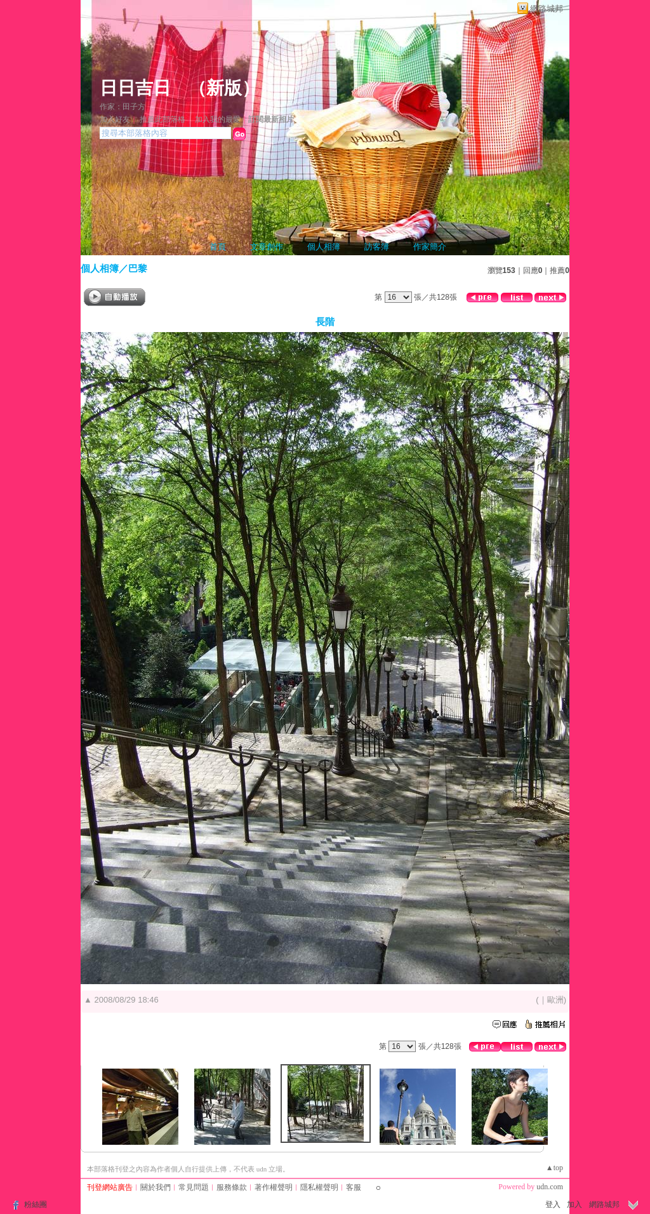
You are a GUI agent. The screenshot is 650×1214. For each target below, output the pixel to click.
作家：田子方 (122, 106)
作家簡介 (429, 246)
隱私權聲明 (319, 1187)
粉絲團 (35, 1204)
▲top (554, 1167)
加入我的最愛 (218, 119)
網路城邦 (546, 8)
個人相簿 (323, 246)
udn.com (549, 1186)
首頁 (217, 246)
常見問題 (193, 1187)
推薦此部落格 (162, 119)
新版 (224, 88)
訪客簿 (376, 246)
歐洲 (555, 999)
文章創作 (266, 246)
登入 (552, 1204)
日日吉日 (135, 88)
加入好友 (115, 119)
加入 (574, 1204)
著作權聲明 (274, 1187)
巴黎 (137, 268)
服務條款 (231, 1187)
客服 (353, 1187)
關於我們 (155, 1187)
